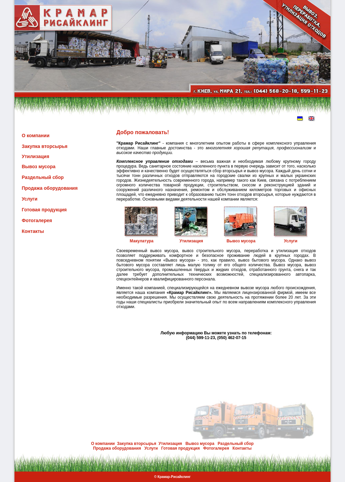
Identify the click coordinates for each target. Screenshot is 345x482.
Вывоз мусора (39, 166)
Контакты (33, 231)
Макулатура (141, 241)
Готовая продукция (44, 209)
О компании (36, 135)
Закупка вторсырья (45, 146)
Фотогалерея (37, 220)
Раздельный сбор (43, 177)
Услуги (30, 199)
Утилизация (36, 156)
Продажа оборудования (50, 188)
